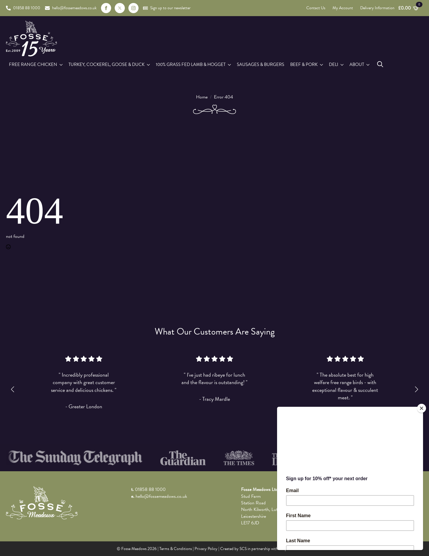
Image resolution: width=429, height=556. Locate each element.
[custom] (120, 8)
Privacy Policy (206, 549)
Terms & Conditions (175, 549)
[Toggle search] (380, 64)
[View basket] (408, 8)
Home (202, 97)
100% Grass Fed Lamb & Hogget (191, 64)
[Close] (421, 408)
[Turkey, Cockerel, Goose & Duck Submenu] (148, 64)
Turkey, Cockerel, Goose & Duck (106, 64)
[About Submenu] (368, 64)
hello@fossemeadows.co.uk (161, 496)
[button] (12, 389)
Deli (333, 64)
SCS (243, 549)
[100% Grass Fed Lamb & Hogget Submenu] (230, 64)
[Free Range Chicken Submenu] (61, 64)
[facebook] (106, 8)
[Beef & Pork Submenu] (322, 64)
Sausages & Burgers (260, 64)
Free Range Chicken (33, 64)
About (356, 64)
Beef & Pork (304, 64)
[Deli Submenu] (342, 64)
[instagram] (133, 8)
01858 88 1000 (150, 489)
